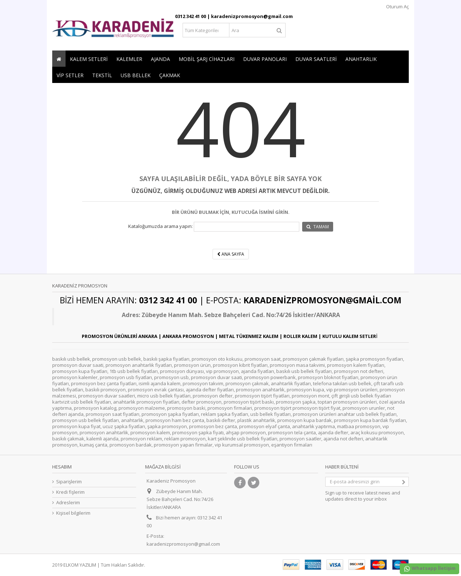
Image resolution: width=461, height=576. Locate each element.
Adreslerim (68, 503)
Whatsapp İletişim (429, 568)
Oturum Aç (397, 6)
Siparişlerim (69, 482)
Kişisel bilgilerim (73, 513)
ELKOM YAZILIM (79, 565)
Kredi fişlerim (70, 492)
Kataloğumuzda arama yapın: (160, 226)
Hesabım (62, 466)
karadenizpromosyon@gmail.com (183, 544)
